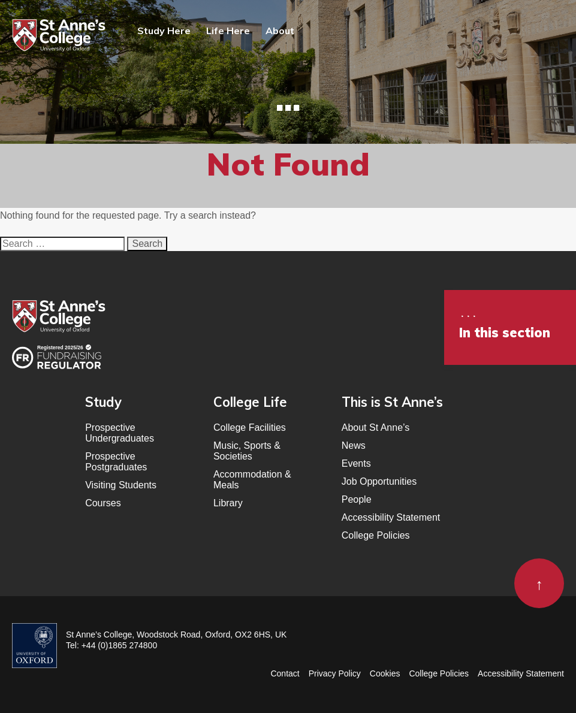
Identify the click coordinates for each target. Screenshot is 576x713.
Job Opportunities (379, 481)
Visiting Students (120, 485)
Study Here (164, 31)
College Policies (376, 535)
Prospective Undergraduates (119, 432)
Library (228, 503)
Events (356, 463)
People (357, 499)
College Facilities (249, 427)
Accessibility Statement (391, 517)
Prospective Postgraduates (116, 461)
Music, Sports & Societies (247, 450)
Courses (103, 503)
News (354, 445)
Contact (284, 673)
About (280, 31)
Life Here (228, 31)
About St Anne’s (376, 427)
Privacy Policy (335, 673)
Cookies (385, 673)
